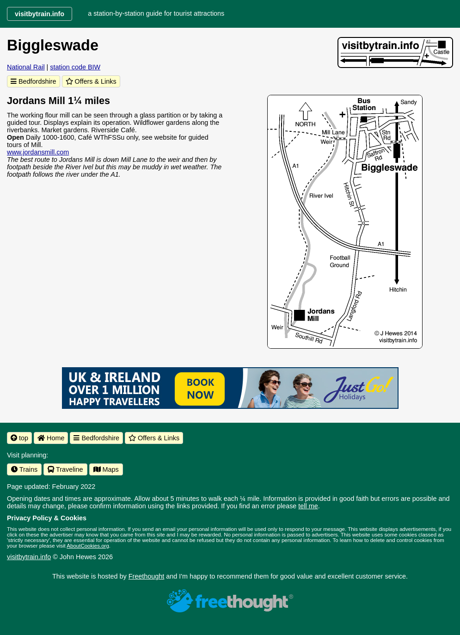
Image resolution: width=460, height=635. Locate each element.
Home (50, 438)
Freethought (147, 576)
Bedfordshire (33, 81)
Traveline (65, 469)
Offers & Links (91, 81)
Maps (106, 469)
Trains (24, 469)
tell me (308, 506)
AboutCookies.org (88, 546)
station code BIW (75, 67)
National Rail (26, 67)
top (19, 438)
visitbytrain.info (29, 557)
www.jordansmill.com (38, 152)
